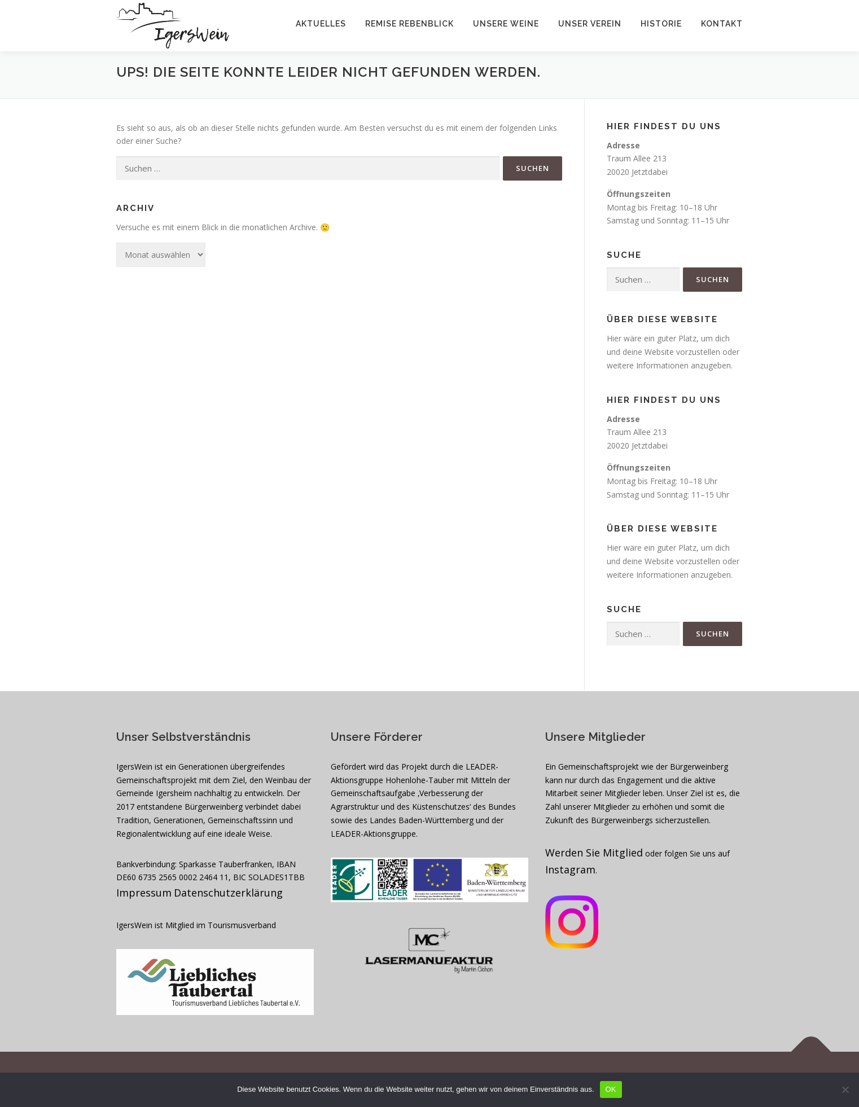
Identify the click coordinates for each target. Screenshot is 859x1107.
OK (611, 1089)
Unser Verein (589, 23)
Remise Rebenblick (409, 23)
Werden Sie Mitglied (594, 852)
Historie (661, 23)
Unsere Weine (506, 23)
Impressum (144, 892)
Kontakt (722, 23)
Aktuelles (321, 23)
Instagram (570, 869)
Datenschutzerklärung (228, 892)
